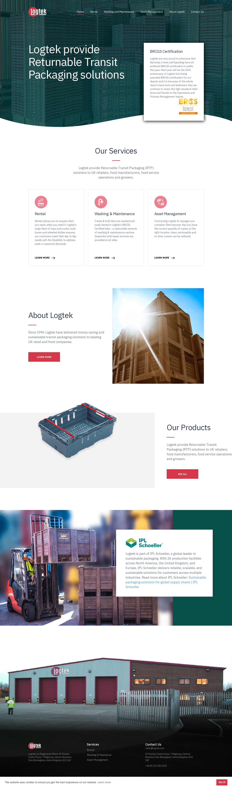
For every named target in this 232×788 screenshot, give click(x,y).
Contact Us (197, 11)
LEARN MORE (44, 357)
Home (80, 11)
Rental (94, 11)
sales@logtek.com (154, 748)
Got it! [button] (222, 782)
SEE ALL (182, 474)
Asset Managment (97, 760)
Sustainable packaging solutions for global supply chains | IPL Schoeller (166, 582)
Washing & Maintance (99, 755)
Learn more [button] (104, 782)
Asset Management (151, 11)
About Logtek (177, 11)
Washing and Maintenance (119, 11)
